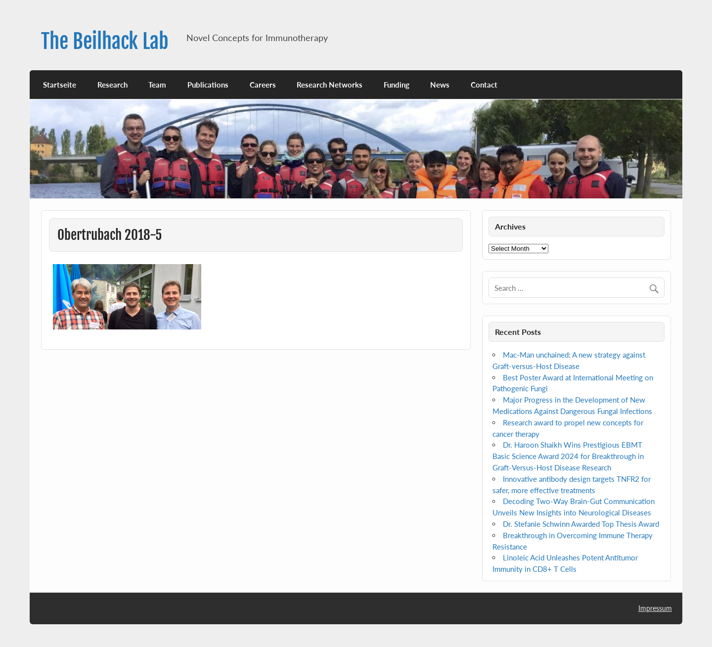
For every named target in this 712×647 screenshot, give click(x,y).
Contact (484, 84)
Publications (207, 84)
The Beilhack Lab (105, 41)
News (439, 84)
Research (112, 84)
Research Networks (329, 84)
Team (157, 84)
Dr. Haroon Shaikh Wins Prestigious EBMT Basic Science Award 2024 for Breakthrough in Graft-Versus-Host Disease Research (568, 456)
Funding (396, 84)
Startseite (59, 84)
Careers (263, 84)
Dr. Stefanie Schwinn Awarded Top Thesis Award (581, 523)
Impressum (655, 608)
